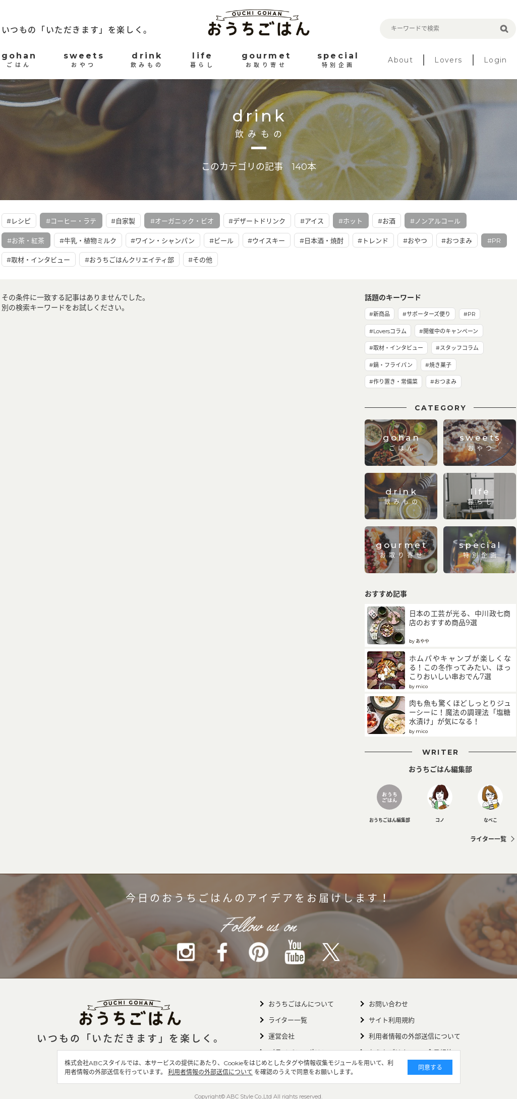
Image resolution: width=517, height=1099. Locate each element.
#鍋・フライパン (391, 365)
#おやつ (415, 240)
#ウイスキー (266, 240)
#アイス (312, 221)
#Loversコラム (388, 331)
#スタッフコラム (457, 347)
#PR (494, 240)
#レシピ (19, 221)
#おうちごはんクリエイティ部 (129, 260)
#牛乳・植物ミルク (88, 240)
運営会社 (281, 1036)
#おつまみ (456, 240)
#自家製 (123, 221)
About (400, 60)
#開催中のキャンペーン (448, 331)
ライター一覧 (488, 839)
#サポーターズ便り (426, 314)
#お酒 (386, 221)
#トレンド (373, 240)
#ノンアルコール (435, 221)
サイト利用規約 (392, 1020)
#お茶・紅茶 (25, 240)
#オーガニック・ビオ (182, 221)
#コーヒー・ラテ (71, 221)
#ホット (350, 221)
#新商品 (379, 314)
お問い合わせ (388, 1004)
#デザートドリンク (256, 221)
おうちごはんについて (301, 1004)
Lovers (448, 60)
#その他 (200, 260)
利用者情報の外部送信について (210, 1072)
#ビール (221, 240)
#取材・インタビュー (38, 260)
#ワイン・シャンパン (163, 240)
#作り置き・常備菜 (393, 381)
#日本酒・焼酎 (321, 240)
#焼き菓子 (438, 365)
